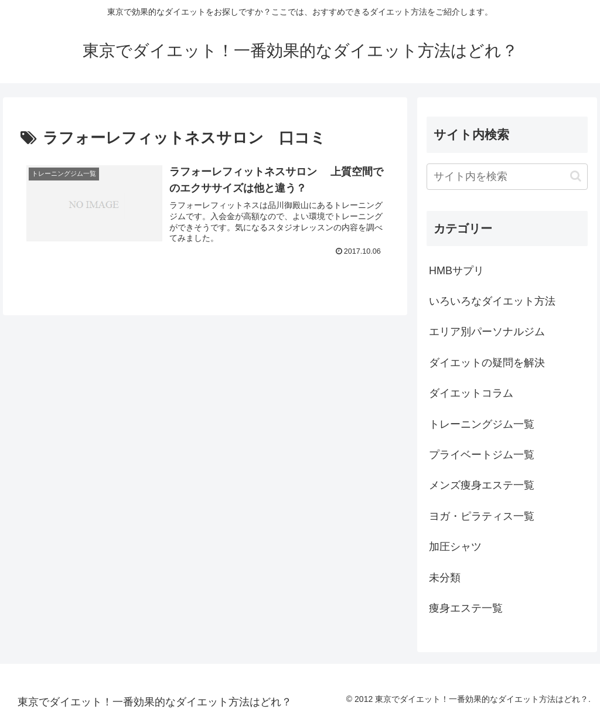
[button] (575, 176)
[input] (507, 176)
